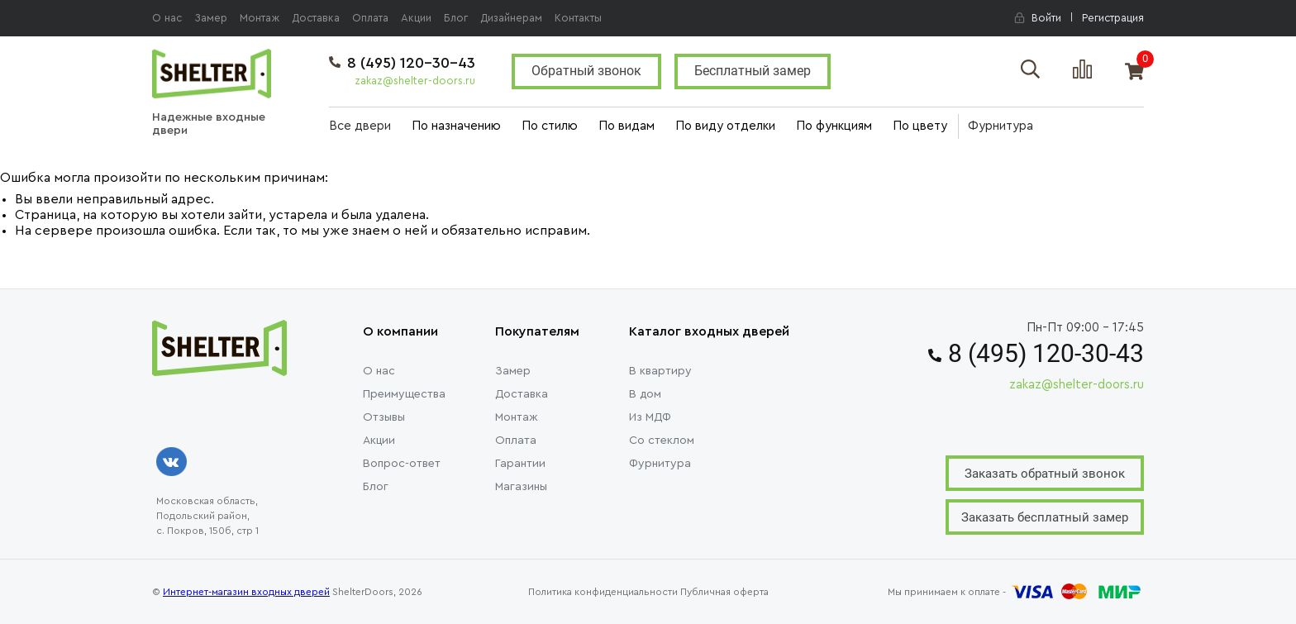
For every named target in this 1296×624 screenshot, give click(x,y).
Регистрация (1113, 17)
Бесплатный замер (752, 71)
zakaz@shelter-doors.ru (415, 80)
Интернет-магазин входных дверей (246, 592)
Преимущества (404, 394)
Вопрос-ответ (402, 463)
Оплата (370, 17)
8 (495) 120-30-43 (402, 62)
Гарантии (520, 463)
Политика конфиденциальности (603, 592)
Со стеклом (661, 440)
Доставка (316, 17)
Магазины (521, 487)
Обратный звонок (586, 71)
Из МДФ (650, 417)
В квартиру (660, 371)
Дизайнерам (511, 17)
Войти (1037, 17)
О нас (167, 17)
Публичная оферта (724, 592)
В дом (645, 394)
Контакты (578, 17)
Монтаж (259, 17)
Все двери (360, 126)
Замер (210, 17)
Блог (456, 17)
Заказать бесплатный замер (1044, 517)
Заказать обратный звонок (1045, 473)
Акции (416, 17)
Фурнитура (1000, 126)
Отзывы (384, 417)
